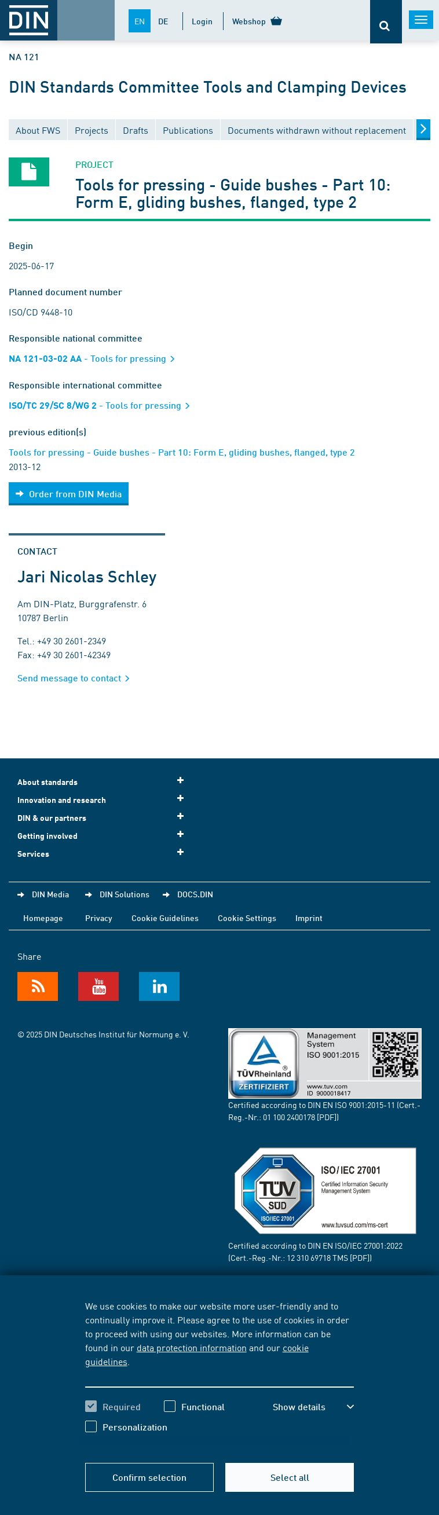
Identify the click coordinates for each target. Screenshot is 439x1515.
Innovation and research (104, 799)
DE (163, 21)
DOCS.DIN (195, 894)
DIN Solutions (124, 894)
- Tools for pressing (95, 358)
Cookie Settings (247, 917)
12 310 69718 (309, 1257)
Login (202, 21)
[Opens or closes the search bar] (386, 21)
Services (104, 853)
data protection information (192, 1347)
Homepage (43, 917)
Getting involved (104, 835)
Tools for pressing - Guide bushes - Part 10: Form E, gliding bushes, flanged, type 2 (182, 451)
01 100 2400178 (289, 1117)
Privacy (98, 917)
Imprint (309, 917)
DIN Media (50, 894)
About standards (104, 781)
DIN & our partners (104, 817)
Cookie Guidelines (165, 917)
